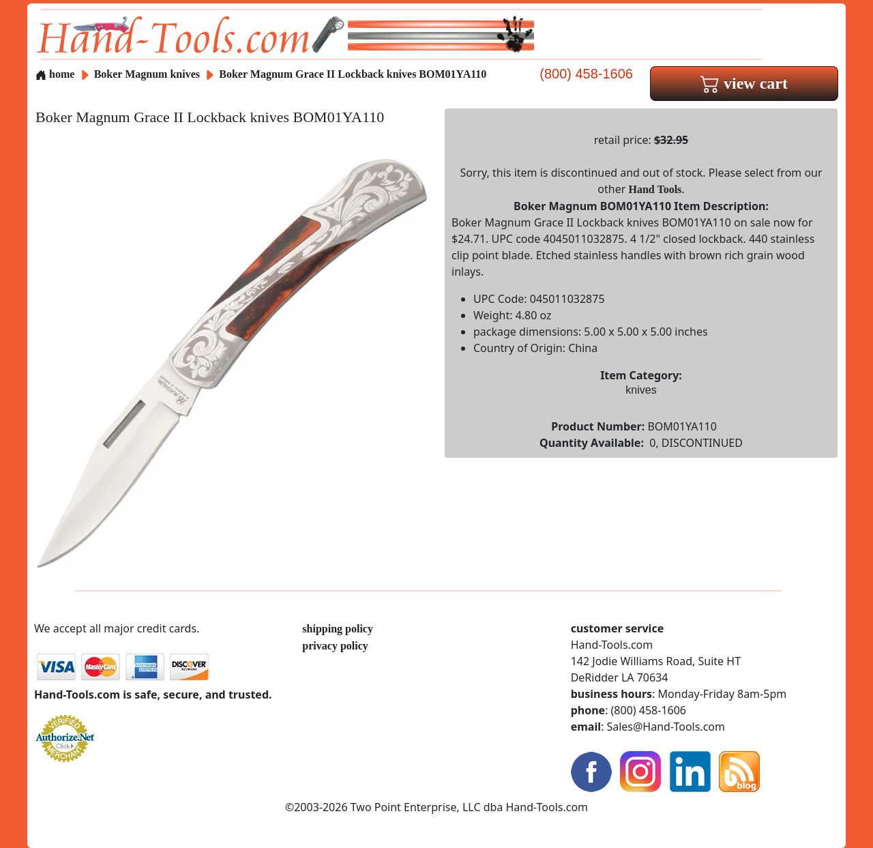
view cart (744, 83)
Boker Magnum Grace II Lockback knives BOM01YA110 (352, 74)
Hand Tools (655, 189)
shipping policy (337, 628)
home (54, 74)
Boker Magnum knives (147, 74)
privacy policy (335, 646)
